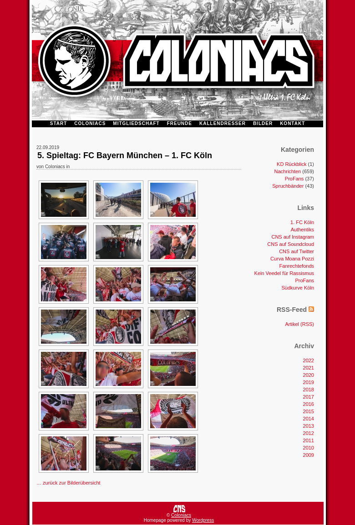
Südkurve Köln (297, 287)
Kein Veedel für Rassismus (284, 273)
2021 (308, 367)
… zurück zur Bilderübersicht (68, 482)
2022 (308, 360)
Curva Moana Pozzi (292, 258)
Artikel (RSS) (299, 324)
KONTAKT (292, 123)
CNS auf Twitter (296, 251)
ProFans (294, 178)
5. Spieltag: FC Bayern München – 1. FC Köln (124, 155)
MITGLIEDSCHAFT (136, 123)
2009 (308, 455)
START (58, 123)
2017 (308, 397)
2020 (308, 375)
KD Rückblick (291, 164)
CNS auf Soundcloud (290, 244)
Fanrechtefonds (296, 266)
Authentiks (302, 229)
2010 (308, 447)
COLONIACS (90, 123)
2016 (308, 404)
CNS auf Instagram (292, 237)
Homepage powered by (168, 520)
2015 (308, 411)
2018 (308, 389)
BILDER (263, 123)
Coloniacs (181, 515)
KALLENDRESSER (222, 123)
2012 (308, 433)
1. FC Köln (302, 222)
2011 (308, 440)
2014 (308, 418)
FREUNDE (179, 123)
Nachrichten (287, 171)
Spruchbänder (288, 186)
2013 (308, 426)
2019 (308, 382)
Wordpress (203, 520)
